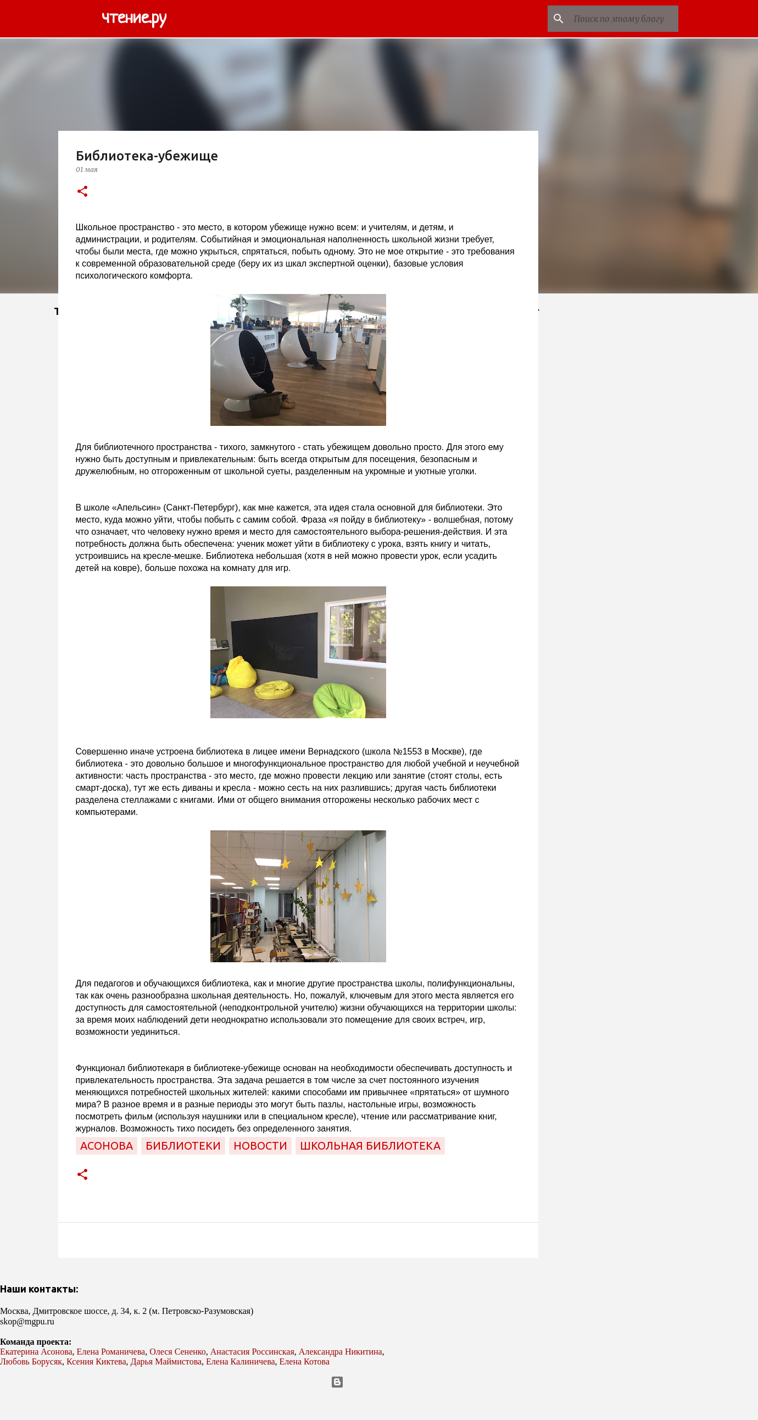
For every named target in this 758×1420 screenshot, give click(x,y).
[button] (82, 192)
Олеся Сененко (177, 1351)
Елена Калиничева (240, 1361)
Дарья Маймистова (166, 1361)
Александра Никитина (340, 1351)
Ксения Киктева (96, 1361)
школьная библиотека (370, 1145)
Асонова (106, 1145)
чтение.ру (134, 18)
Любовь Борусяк (31, 1361)
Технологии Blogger (379, 1382)
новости (260, 1145)
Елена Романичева (111, 1351)
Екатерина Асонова (36, 1351)
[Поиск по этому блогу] (620, 18)
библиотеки (183, 1145)
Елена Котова (305, 1361)
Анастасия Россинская (252, 1351)
